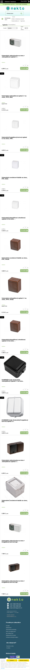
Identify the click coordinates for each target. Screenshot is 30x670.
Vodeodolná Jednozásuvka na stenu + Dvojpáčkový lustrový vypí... (13, 541)
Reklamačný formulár (11, 635)
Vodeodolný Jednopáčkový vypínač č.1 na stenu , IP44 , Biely (14, 96)
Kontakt (8, 625)
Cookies (8, 648)
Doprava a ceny (10, 646)
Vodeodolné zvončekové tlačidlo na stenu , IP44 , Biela (15, 178)
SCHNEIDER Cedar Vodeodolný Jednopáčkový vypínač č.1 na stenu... (13, 380)
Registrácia (13, 1)
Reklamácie (8, 627)
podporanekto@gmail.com (16, 607)
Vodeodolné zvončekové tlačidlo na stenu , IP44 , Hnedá (15, 258)
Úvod (13, 16)
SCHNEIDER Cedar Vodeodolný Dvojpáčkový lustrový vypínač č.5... (15, 420)
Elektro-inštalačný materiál (18, 19)
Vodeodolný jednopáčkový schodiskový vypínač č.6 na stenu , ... (13, 218)
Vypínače (22, 21)
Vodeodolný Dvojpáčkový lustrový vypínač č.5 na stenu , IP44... (14, 138)
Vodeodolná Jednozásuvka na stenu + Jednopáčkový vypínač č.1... (13, 56)
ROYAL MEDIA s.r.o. (11, 616)
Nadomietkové (15, 21)
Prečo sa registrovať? (11, 631)
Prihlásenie (7, 1)
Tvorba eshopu (10, 614)
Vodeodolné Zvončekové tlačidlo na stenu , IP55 (15, 501)
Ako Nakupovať (9, 633)
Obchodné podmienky (11, 629)
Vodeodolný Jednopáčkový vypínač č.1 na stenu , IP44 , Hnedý (14, 299)
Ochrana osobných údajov (12, 637)
